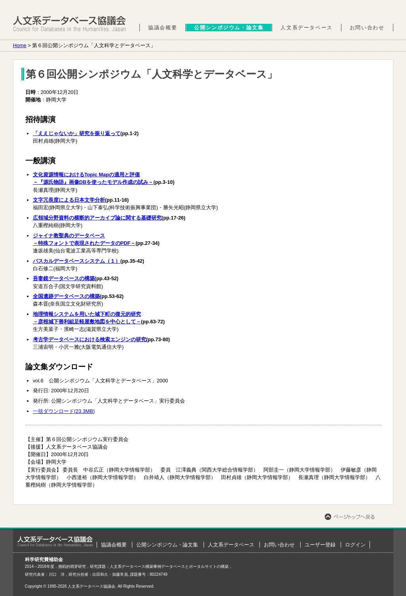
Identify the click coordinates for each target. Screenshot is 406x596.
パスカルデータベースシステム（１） (76, 261)
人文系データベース (306, 28)
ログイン (355, 545)
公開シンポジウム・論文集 (228, 28)
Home (20, 45)
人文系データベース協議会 (69, 24)
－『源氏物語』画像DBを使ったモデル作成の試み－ (93, 182)
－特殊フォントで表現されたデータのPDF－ (84, 243)
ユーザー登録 (320, 545)
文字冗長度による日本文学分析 (69, 200)
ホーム (55, 541)
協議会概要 (162, 28)
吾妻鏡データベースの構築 (64, 278)
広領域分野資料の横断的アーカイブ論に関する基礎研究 (97, 218)
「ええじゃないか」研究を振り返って (76, 133)
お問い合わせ (367, 28)
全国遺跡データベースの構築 (66, 296)
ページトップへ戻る (349, 517)
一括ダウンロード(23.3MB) (64, 411)
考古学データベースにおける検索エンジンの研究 (89, 339)
